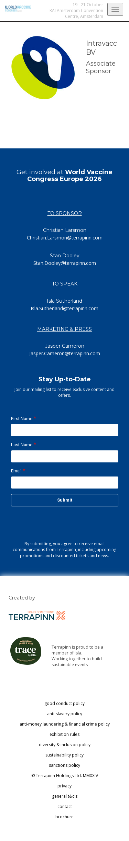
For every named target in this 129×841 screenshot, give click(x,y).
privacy (64, 786)
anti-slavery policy (64, 714)
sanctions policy (64, 765)
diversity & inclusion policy (64, 745)
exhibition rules (64, 734)
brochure (64, 817)
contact (64, 806)
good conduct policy (64, 703)
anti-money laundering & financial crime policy (65, 724)
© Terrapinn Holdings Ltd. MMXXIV (64, 775)
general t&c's (64, 796)
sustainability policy (64, 755)
